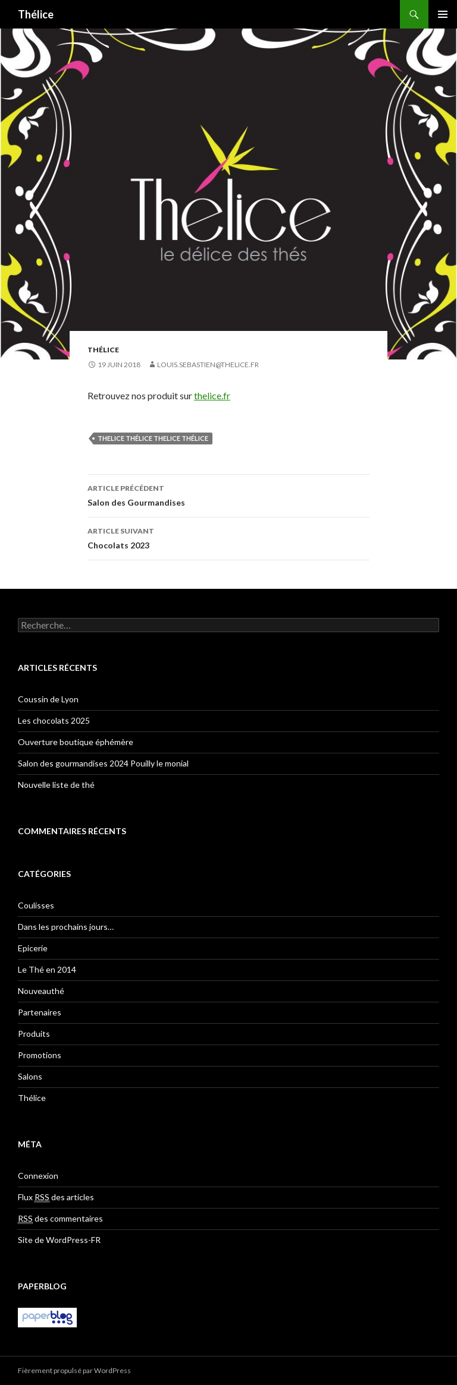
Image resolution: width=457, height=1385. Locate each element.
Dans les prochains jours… (66, 927)
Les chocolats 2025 (54, 720)
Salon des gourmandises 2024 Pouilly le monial (103, 763)
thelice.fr (212, 395)
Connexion (38, 1176)
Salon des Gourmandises (228, 494)
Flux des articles (56, 1197)
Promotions (39, 1055)
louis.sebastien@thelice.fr (208, 364)
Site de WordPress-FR (59, 1240)
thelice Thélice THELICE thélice (153, 438)
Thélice (36, 14)
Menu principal (442, 14)
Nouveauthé (41, 991)
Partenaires (39, 1012)
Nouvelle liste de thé (56, 785)
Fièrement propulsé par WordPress (74, 1370)
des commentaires (60, 1218)
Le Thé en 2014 (47, 969)
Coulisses (36, 905)
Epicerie (33, 948)
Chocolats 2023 (228, 537)
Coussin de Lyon (48, 699)
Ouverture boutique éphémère (75, 742)
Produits (34, 1034)
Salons (30, 1076)
